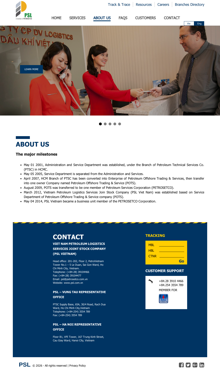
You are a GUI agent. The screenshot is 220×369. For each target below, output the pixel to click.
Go (181, 261)
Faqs (123, 18)
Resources (144, 4)
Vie (188, 23)
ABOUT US (102, 18)
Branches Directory (189, 4)
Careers (163, 4)
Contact (172, 18)
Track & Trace (119, 4)
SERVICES (77, 18)
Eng (199, 23)
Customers (145, 18)
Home (56, 18)
